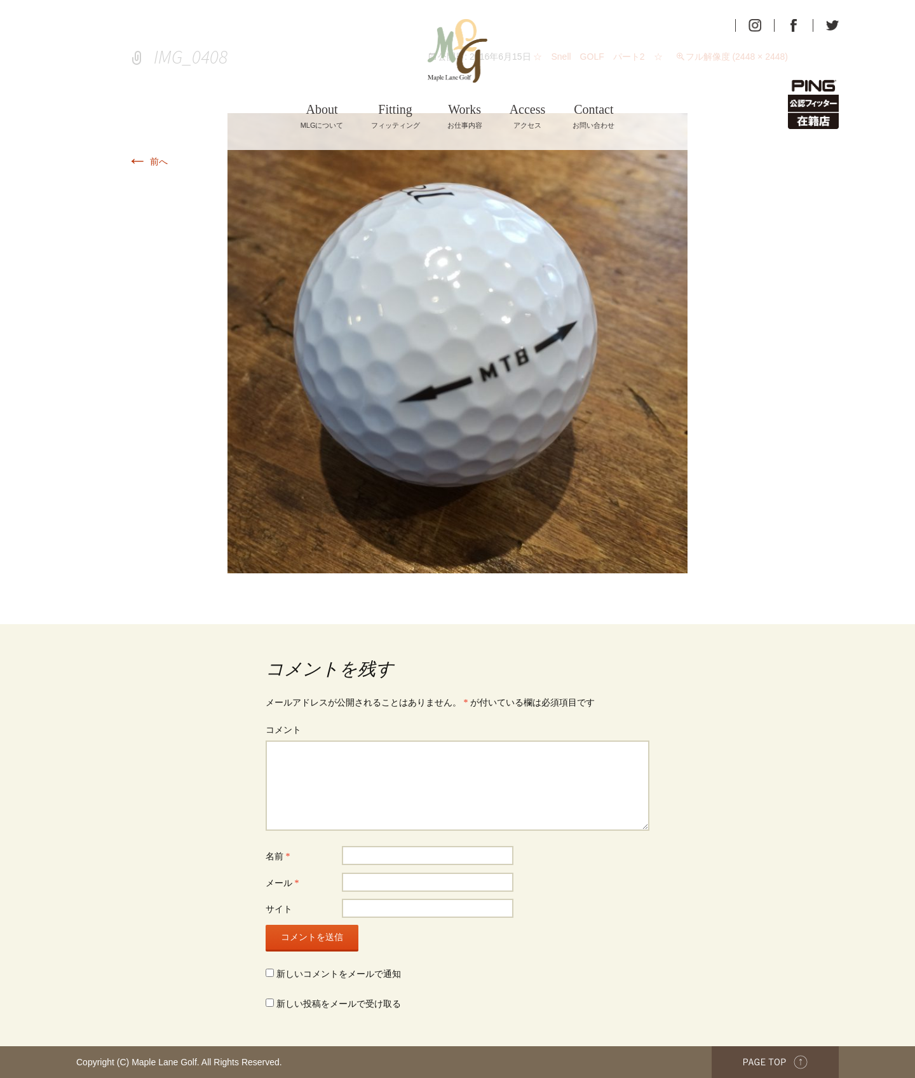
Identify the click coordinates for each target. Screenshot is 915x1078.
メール (282, 883)
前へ (147, 161)
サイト (279, 909)
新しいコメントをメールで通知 (338, 974)
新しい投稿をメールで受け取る (338, 1004)
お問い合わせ (593, 116)
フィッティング (395, 116)
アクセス (528, 116)
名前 (278, 856)
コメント (283, 730)
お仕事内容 (464, 116)
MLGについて (322, 116)
